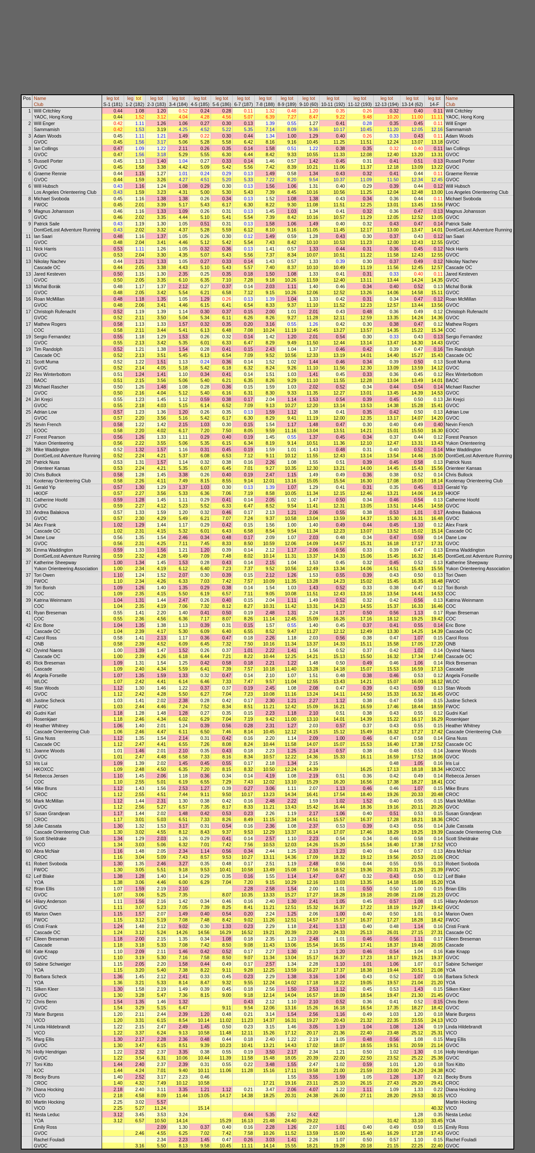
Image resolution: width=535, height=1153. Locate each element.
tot (116, 98)
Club (38, 104)
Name (40, 98)
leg (109, 98)
